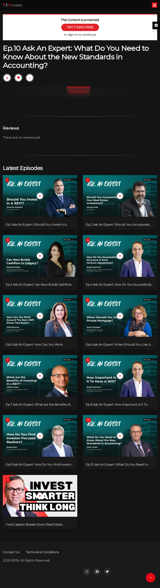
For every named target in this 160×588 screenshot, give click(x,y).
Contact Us (11, 552)
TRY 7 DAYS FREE (80, 27)
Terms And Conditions (42, 552)
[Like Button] (18, 77)
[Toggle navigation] (154, 5)
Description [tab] (78, 91)
